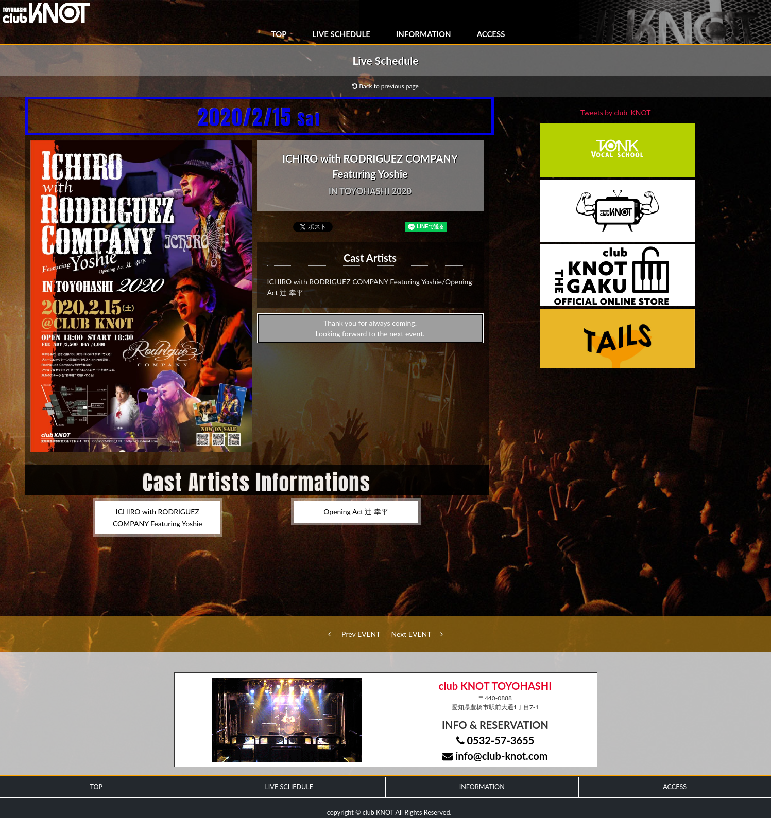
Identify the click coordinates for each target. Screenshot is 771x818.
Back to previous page (385, 86)
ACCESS (491, 34)
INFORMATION (423, 34)
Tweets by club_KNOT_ (617, 112)
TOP (279, 34)
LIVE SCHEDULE (341, 34)
